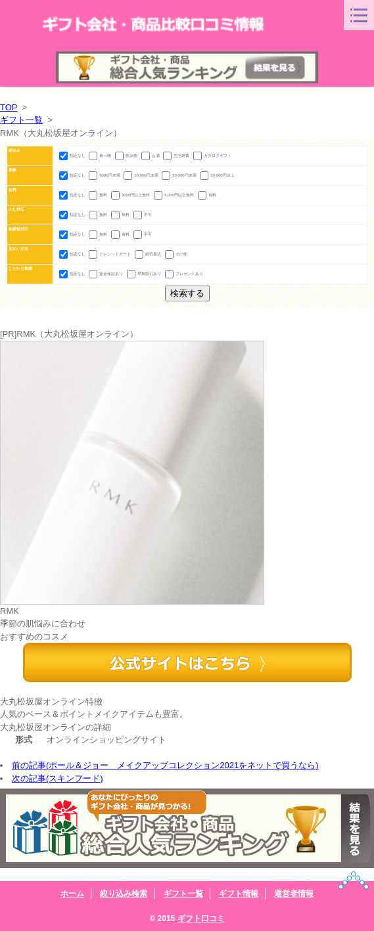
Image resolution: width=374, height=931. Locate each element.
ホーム (72, 893)
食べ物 (100, 156)
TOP (8, 107)
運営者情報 (294, 893)
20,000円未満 (179, 175)
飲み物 (127, 156)
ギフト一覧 (21, 120)
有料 (207, 195)
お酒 (151, 156)
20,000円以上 (217, 175)
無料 (98, 195)
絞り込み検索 (123, 893)
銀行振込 (148, 254)
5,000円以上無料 (174, 195)
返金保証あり (106, 274)
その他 (176, 254)
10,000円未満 (141, 175)
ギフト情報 (238, 893)
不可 (142, 215)
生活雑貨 (177, 156)
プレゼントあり (184, 274)
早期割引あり (144, 274)
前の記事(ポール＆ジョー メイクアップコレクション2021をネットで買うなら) (165, 765)
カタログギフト (212, 156)
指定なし (73, 156)
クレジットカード (110, 254)
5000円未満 (105, 175)
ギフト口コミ (201, 918)
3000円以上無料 (131, 195)
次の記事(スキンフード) (57, 778)
